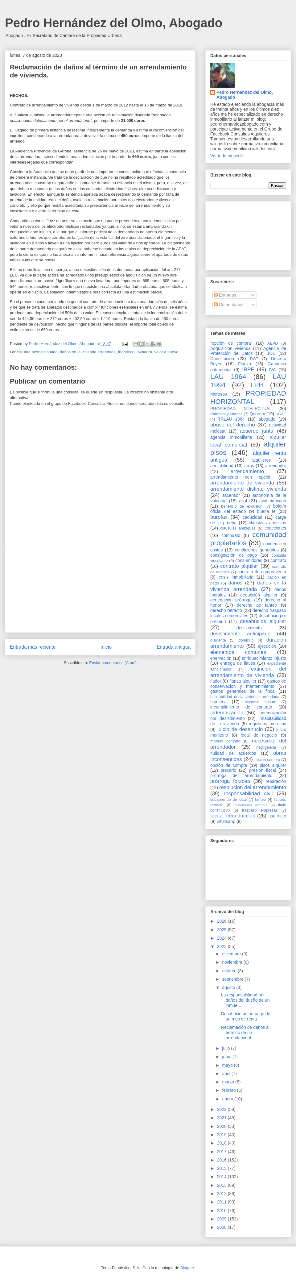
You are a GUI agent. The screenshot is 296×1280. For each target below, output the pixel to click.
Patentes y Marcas (226, 414)
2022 (222, 1109)
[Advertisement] (100, 589)
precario (228, 770)
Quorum (257, 413)
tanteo (260, 799)
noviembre (232, 962)
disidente (218, 640)
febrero (229, 1090)
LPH (257, 385)
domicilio (246, 640)
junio (227, 1056)
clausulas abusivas (267, 522)
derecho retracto (226, 610)
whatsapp (226, 821)
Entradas (225, 295)
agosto (229, 987)
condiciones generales (256, 549)
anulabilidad (221, 465)
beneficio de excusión (241, 506)
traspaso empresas (260, 810)
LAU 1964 (228, 376)
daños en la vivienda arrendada (88, 352)
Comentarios (228, 304)
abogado (267, 419)
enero (228, 1098)
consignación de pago (233, 555)
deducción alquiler (258, 594)
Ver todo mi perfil (226, 155)
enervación (221, 658)
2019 (222, 1134)
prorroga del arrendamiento (241, 775)
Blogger (187, 1267)
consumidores (248, 560)
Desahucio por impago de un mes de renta (245, 1016)
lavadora (144, 352)
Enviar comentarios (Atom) (113, 662)
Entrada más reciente (33, 647)
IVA (272, 369)
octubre (230, 970)
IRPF (248, 369)
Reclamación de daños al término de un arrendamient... (245, 1032)
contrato (278, 560)
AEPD (272, 343)
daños (235, 583)
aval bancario (272, 500)
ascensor (231, 495)
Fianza (244, 363)
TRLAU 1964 (231, 419)
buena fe (266, 511)
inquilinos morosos (267, 723)
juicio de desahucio (240, 729)
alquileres (261, 460)
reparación (276, 781)
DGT (254, 359)
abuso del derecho (232, 425)
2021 (222, 1117)
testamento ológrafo (251, 805)
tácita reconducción (232, 816)
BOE (271, 353)
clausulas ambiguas (237, 528)
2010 (222, 1210)
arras (249, 465)
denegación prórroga (231, 599)
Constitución (222, 358)
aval (243, 500)
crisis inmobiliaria (236, 577)
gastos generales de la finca (242, 691)
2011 (222, 1201)
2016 (222, 1159)
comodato (230, 535)
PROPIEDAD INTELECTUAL (241, 408)
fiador (215, 681)
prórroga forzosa (230, 781)
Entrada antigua (174, 647)
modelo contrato (225, 741)
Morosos (218, 394)
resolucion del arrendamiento (252, 787)
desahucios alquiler (263, 621)
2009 (222, 1218)
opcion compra (267, 760)
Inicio (106, 647)
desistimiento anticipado (240, 634)
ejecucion (267, 646)
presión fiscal (262, 770)
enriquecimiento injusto (264, 658)
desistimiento (249, 627)
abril (226, 1073)
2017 (222, 1151)
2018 (222, 1143)
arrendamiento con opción (241, 477)
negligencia (266, 747)
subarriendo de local (228, 799)
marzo (228, 1081)
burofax (219, 517)
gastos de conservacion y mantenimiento (248, 684)
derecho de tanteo (257, 605)
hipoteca (218, 701)
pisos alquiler (273, 765)
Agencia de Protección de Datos (248, 351)
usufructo (277, 815)
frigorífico (126, 352)
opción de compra (228, 765)
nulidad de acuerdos (233, 753)
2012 (222, 1193)
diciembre (232, 953)
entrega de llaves (237, 663)
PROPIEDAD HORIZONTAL (248, 397)
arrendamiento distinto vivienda (248, 489)
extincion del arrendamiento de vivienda (248, 672)
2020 (222, 1126)
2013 (222, 1185)
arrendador (275, 465)
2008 (222, 1227)
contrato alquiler (239, 566)
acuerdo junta (256, 431)
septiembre (233, 979)
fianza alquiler (242, 681)
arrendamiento (247, 471)
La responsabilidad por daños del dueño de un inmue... (245, 1000)
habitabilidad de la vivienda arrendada (244, 697)
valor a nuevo (166, 352)
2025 (222, 929)
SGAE (280, 414)
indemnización (226, 713)
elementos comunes (238, 652)
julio (226, 1048)
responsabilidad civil (248, 793)
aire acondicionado (41, 352)
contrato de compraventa (261, 571)
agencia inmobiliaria (231, 437)
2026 (222, 921)
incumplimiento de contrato (241, 706)
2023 (222, 946)
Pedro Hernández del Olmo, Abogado (113, 23)
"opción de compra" (231, 343)
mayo (228, 1065)
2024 (222, 938)
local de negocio (259, 735)
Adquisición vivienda (230, 348)
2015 (222, 1168)
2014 (222, 1176)
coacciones (275, 528)
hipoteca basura (261, 702)
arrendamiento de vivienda (242, 483)
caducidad (252, 517)
